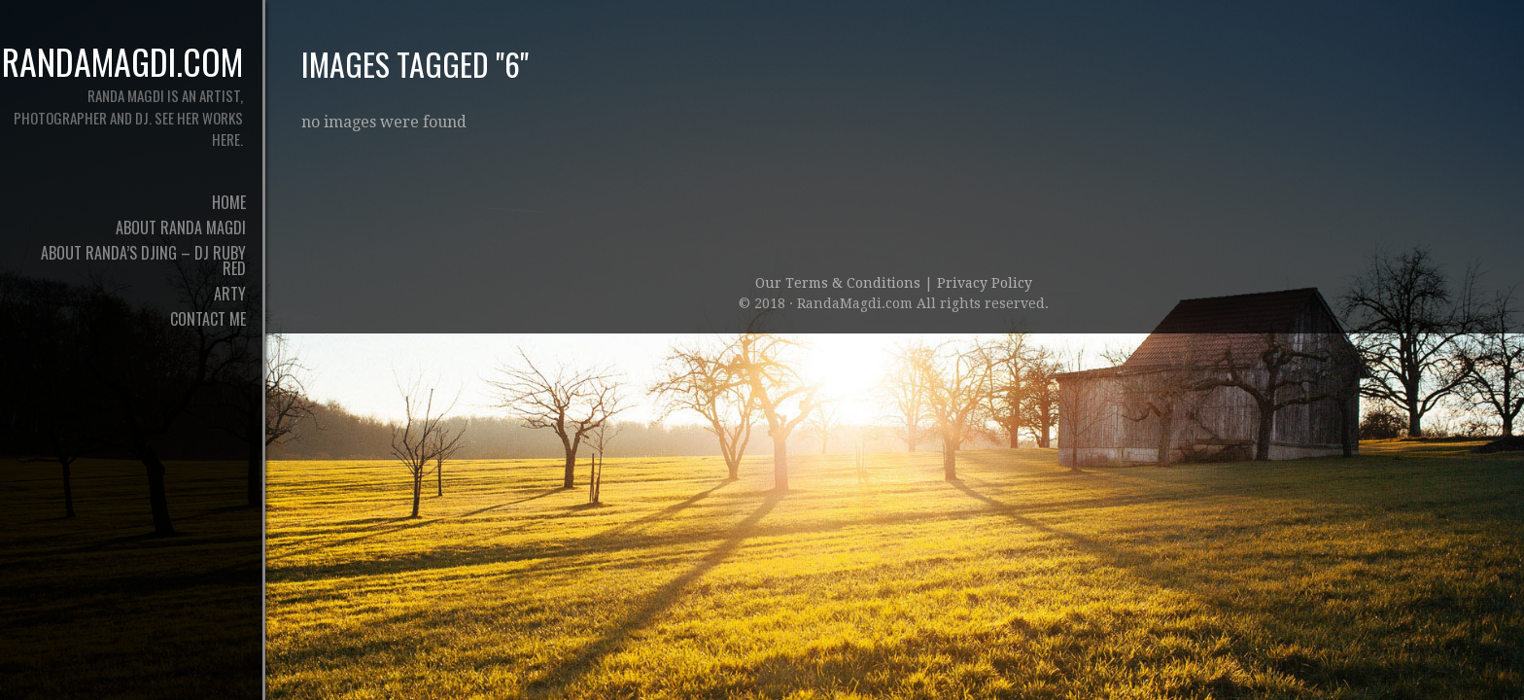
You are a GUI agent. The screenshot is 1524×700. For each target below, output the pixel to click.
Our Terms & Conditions (839, 283)
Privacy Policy (984, 283)
